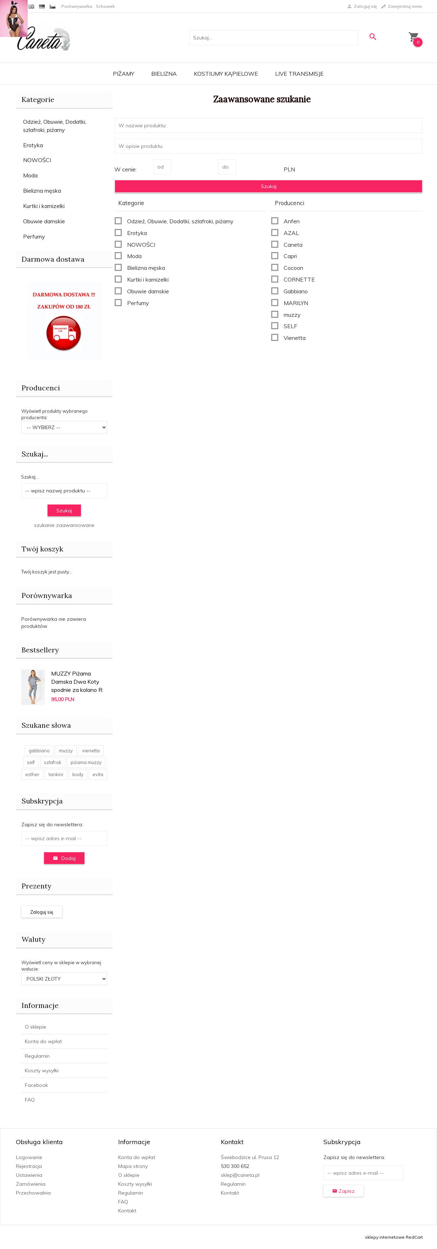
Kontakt (127, 1210)
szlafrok (52, 762)
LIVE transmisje (299, 73)
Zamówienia (30, 1184)
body (77, 774)
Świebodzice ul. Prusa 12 (250, 1157)
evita (98, 774)
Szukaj (64, 510)
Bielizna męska (42, 190)
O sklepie (35, 1027)
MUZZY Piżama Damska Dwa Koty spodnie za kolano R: (77, 681)
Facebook (36, 1085)
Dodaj (64, 858)
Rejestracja (29, 1166)
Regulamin (37, 1056)
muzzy (66, 750)
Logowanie (29, 1157)
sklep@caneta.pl (240, 1175)
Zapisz (343, 1191)
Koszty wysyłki (42, 1070)
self (31, 762)
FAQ (30, 1099)
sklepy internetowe (385, 1237)
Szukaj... (35, 453)
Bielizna (164, 73)
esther (32, 774)
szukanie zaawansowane (64, 525)
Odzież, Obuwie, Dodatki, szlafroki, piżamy (54, 125)
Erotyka (33, 145)
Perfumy (34, 236)
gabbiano (39, 750)
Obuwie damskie (44, 221)
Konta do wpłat (43, 1041)
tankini (56, 774)
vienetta (91, 750)
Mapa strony (133, 1166)
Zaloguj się (41, 912)
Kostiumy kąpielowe (226, 73)
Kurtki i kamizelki (44, 205)
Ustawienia (29, 1175)
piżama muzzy (86, 762)
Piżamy (123, 73)
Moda (30, 175)
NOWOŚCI (37, 160)
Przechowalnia (33, 1193)
